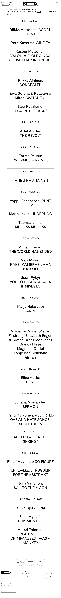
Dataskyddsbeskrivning (8, 592)
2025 (44, 12)
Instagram (40, 561)
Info (58, 2)
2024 (39, 12)
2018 (8, 12)
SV (9, 2)
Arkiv (34, 9)
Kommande (26, 9)
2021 (23, 12)
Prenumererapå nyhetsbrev (20, 561)
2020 (18, 12)
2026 (49, 12)
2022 (28, 12)
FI (7, 2)
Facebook (30, 561)
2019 (13, 12)
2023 (34, 12)
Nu (20, 9)
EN (11, 2)
